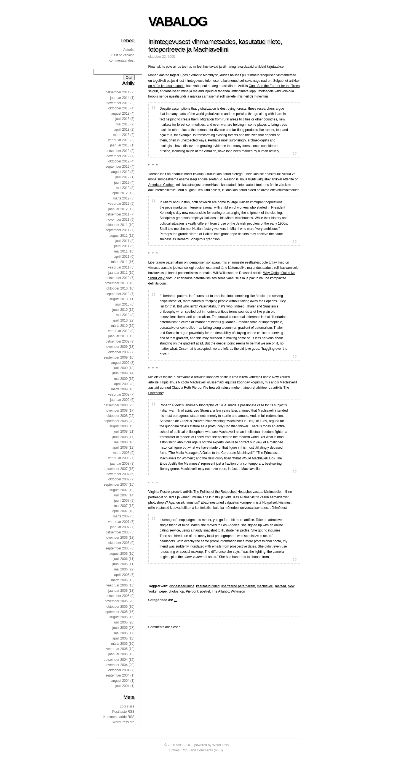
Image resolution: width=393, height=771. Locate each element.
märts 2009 (119, 389)
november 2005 (116, 601)
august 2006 (118, 554)
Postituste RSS (123, 712)
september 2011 (118, 230)
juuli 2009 (120, 368)
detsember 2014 (118, 92)
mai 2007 (120, 506)
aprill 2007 (119, 511)
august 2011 (118, 236)
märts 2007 (121, 516)
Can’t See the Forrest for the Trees (274, 86)
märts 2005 (119, 644)
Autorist (129, 50)
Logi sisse (127, 706)
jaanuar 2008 (119, 463)
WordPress (220, 745)
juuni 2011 (121, 246)
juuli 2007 (120, 495)
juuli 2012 (122, 177)
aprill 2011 (121, 257)
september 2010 (118, 294)
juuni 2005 (119, 628)
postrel (205, 591)
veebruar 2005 (116, 649)
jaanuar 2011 (118, 273)
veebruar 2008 (118, 458)
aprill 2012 (119, 193)
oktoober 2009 (119, 352)
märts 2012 (121, 198)
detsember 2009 (118, 341)
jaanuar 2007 (119, 527)
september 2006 (118, 548)
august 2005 (118, 617)
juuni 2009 (119, 373)
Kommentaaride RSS (119, 717)
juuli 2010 (122, 304)
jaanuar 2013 (119, 145)
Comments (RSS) (210, 750)
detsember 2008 (116, 405)
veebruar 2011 (118, 267)
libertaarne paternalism (238, 586)
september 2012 (118, 167)
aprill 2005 (119, 638)
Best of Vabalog (123, 55)
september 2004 (118, 675)
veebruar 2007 (118, 522)
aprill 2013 (121, 129)
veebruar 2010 (118, 331)
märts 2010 (119, 326)
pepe (163, 591)
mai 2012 (122, 188)
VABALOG (177, 21)
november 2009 (116, 347)
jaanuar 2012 (118, 209)
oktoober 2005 (117, 607)
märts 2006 (119, 580)
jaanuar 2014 (119, 98)
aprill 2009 (121, 384)
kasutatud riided (208, 586)
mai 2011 (120, 251)
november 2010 (116, 283)
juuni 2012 (121, 183)
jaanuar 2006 (118, 591)
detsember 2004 (116, 660)
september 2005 (116, 612)
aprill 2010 (119, 320)
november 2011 (117, 220)
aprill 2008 (119, 447)
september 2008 (116, 421)
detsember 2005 (118, 596)
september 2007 (116, 484)
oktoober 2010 (117, 288)
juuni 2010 (119, 310)
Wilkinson (238, 591)
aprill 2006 (121, 575)
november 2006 (116, 538)
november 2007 (117, 474)
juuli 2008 (120, 431)
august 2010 (118, 299)
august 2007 (118, 490)
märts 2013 (121, 135)
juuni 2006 (119, 564)
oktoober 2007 (119, 479)
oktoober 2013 (119, 108)
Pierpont (192, 591)
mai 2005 (120, 633)
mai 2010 (122, 315)
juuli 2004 (122, 686)
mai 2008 (120, 442)
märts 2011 (119, 262)
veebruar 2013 (118, 140)
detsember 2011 (118, 214)
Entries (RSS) (179, 750)
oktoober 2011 (117, 225)
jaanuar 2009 (119, 400)
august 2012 (120, 172)
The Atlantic (220, 591)
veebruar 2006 (116, 585)
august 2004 (120, 681)
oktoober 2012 (119, 161)
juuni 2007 (121, 500)
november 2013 (117, 103)
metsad (280, 586)
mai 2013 (122, 124)
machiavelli (265, 586)
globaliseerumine (181, 586)
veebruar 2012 (118, 204)
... (175, 600)
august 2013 (120, 113)
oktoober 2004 (119, 670)
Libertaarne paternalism (165, 262)
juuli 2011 (122, 241)
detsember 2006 (118, 532)
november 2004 (116, 665)
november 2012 (117, 156)
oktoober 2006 (119, 543)
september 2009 (116, 357)
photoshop (176, 591)
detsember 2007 (116, 469)
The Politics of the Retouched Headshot (222, 492)
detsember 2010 (118, 278)
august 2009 (120, 363)
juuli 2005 (120, 622)
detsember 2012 (118, 151)
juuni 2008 (119, 437)
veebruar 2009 (118, 394)
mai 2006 (120, 569)
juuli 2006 (120, 559)
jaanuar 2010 (118, 336)
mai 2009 (120, 379)
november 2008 (116, 410)
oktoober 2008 (117, 416)
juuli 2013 (122, 119)
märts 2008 (121, 453)
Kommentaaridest (121, 60)
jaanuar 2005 (118, 654)
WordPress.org (124, 722)
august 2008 (118, 426)
